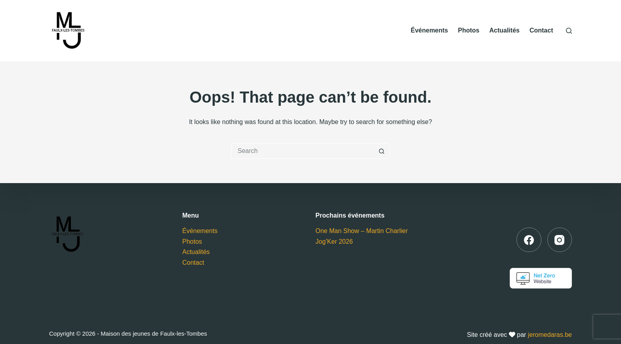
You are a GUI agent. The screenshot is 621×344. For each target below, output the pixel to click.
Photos (468, 30)
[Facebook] (528, 239)
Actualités (504, 30)
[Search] (569, 31)
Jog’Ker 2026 (334, 241)
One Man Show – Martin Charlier (362, 230)
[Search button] (382, 151)
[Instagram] (559, 239)
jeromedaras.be (550, 334)
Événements (429, 30)
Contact (541, 30)
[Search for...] (302, 151)
